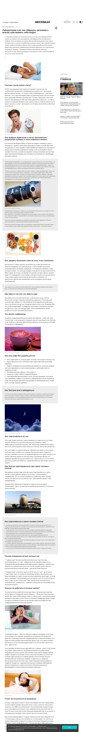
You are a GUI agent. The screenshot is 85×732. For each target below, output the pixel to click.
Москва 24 (42, 22)
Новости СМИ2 (63, 74)
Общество (17, 27)
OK (69, 727)
